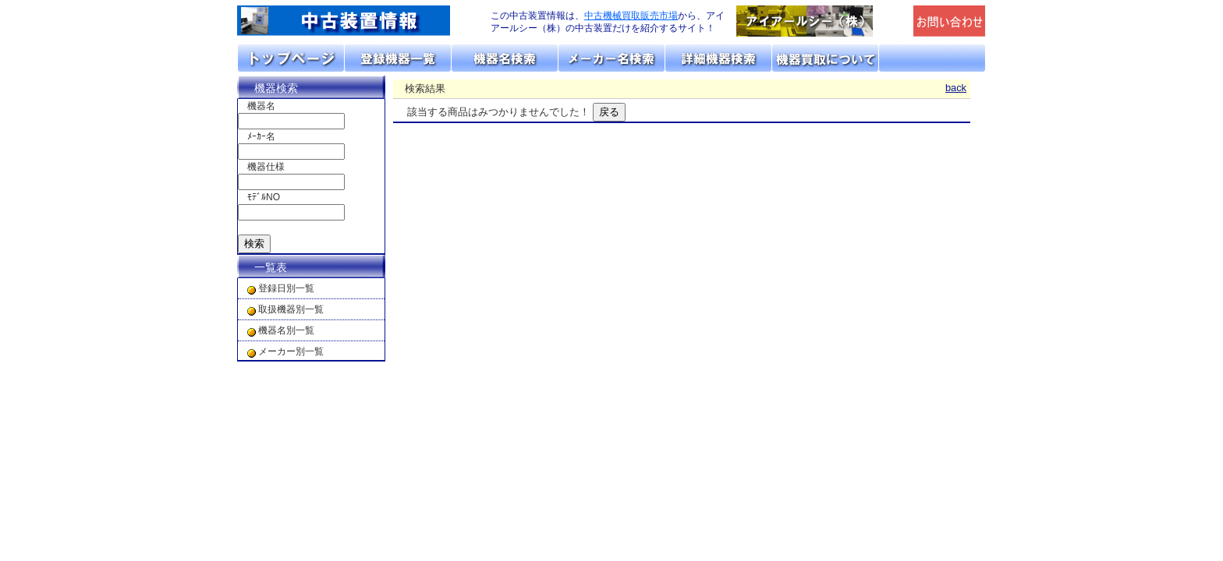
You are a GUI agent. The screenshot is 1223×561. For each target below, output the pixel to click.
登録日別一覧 (286, 288)
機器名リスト (505, 58)
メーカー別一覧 (291, 351)
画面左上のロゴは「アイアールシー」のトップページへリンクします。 (354, 21)
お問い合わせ (932, 58)
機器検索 (276, 88)
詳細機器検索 (718, 58)
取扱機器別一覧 (291, 309)
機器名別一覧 (286, 330)
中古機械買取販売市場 (631, 15)
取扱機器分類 (398, 58)
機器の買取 (825, 58)
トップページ (291, 58)
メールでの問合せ (949, 21)
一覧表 (270, 267)
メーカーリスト (611, 58)
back (955, 88)
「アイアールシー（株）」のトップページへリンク (820, 21)
